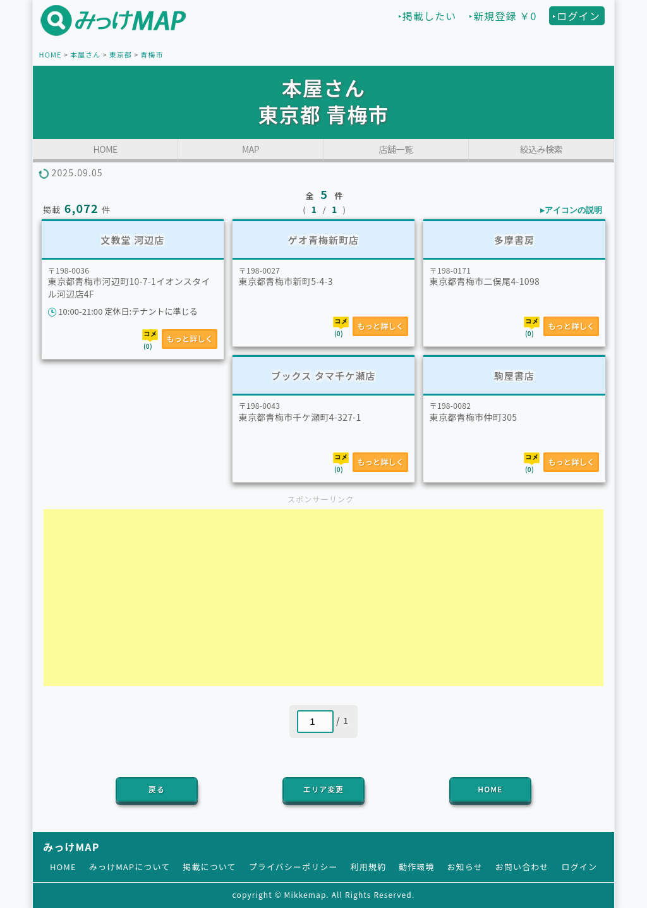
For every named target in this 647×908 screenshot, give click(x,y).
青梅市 (151, 54)
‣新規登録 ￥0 (502, 15)
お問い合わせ (522, 867)
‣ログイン (576, 15)
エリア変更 (323, 789)
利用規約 (368, 867)
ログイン (579, 867)
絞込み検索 (541, 149)
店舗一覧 (395, 149)
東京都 (120, 54)
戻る (156, 789)
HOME (50, 54)
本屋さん (85, 54)
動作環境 (416, 867)
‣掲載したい (427, 15)
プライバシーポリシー (293, 867)
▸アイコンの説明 (571, 210)
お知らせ (465, 867)
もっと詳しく (189, 338)
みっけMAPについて (130, 867)
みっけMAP (71, 846)
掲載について (209, 867)
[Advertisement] (323, 597)
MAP (250, 149)
